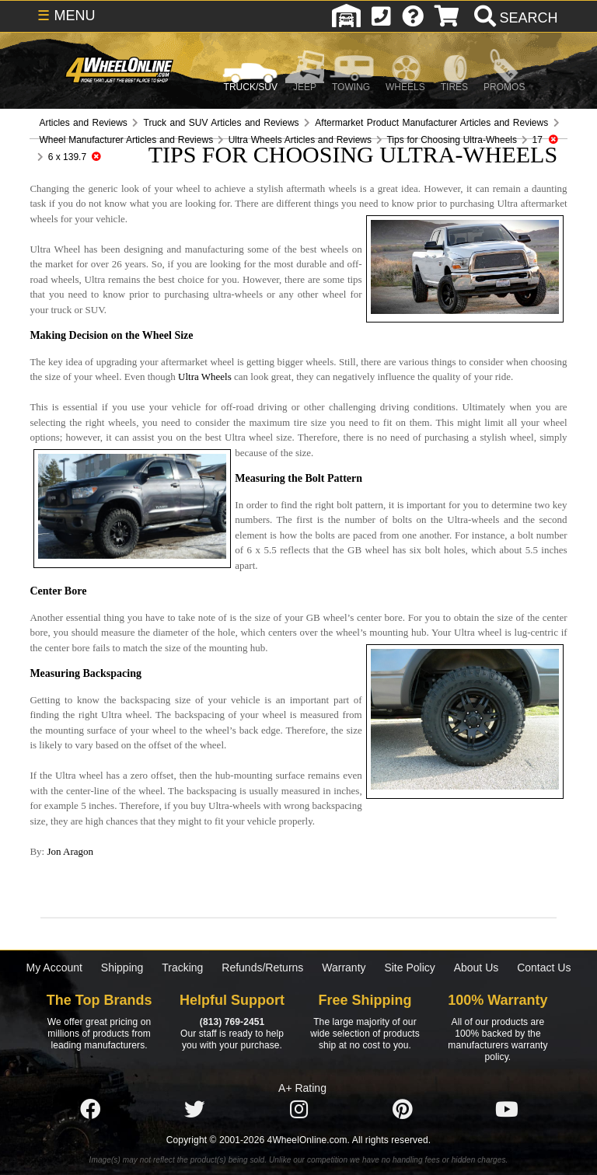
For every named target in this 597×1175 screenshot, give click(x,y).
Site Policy (409, 967)
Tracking (182, 967)
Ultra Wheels (205, 376)
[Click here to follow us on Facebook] (90, 1109)
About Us (476, 967)
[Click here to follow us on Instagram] (298, 1109)
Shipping (122, 967)
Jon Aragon (70, 851)
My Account (54, 967)
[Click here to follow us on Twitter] (194, 1109)
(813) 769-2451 (232, 1021)
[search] (514, 18)
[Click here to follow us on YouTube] (506, 1109)
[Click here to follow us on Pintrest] (402, 1109)
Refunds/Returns (262, 967)
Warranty (343, 967)
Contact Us (544, 967)
